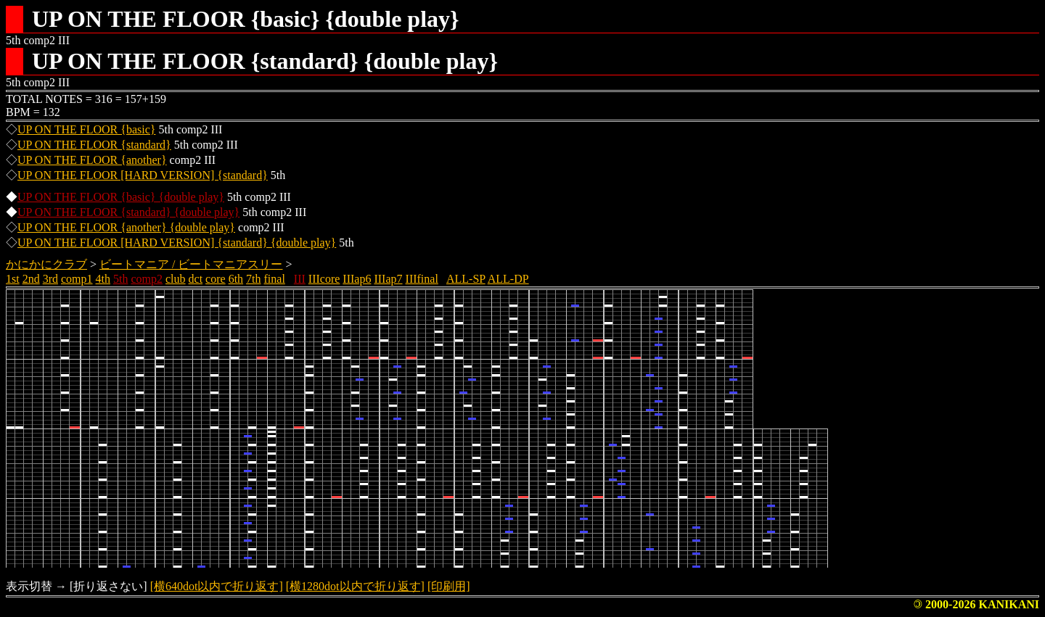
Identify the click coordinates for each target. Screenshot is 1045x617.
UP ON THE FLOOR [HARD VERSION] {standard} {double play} (176, 242)
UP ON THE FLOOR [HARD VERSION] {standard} (142, 175)
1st (13, 279)
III (300, 279)
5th (120, 279)
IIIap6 (357, 279)
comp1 (77, 279)
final (274, 279)
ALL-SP (465, 279)
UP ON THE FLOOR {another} (92, 160)
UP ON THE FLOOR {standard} (94, 144)
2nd (31, 279)
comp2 (147, 279)
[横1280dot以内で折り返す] (355, 586)
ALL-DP (508, 279)
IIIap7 (388, 279)
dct (196, 279)
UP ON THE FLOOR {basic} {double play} (120, 197)
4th (103, 279)
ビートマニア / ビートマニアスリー (190, 264)
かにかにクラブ (46, 264)
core (215, 279)
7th (253, 279)
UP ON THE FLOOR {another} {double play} (126, 227)
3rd (50, 279)
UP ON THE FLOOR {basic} (86, 129)
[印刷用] (448, 586)
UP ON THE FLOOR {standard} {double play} (128, 212)
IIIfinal (422, 279)
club (175, 279)
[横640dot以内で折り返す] (216, 586)
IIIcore (324, 279)
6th (236, 279)
